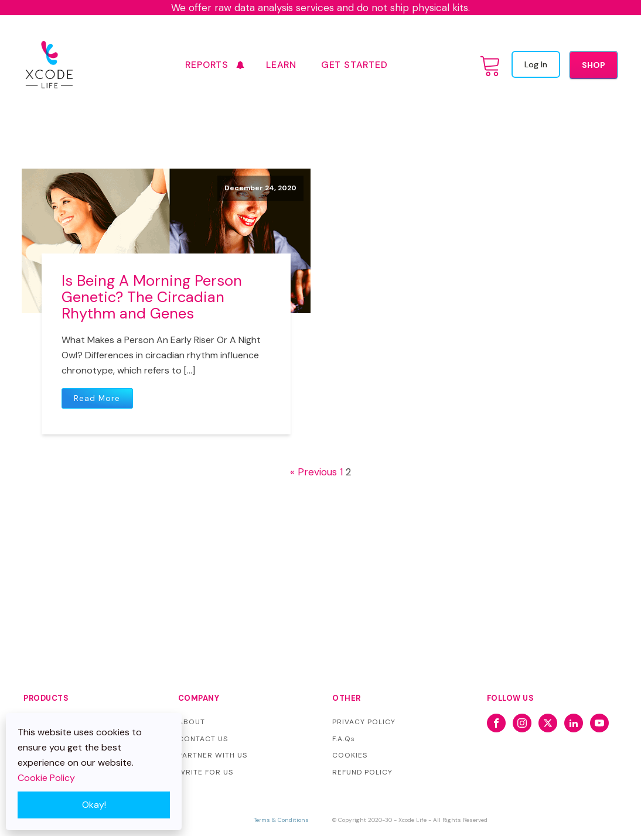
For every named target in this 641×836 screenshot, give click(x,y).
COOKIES (349, 755)
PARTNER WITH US (212, 755)
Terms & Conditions (281, 820)
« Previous (313, 471)
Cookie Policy (46, 778)
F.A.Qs (343, 739)
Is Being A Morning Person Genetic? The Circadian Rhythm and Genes (152, 297)
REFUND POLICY (362, 772)
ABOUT (191, 722)
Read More (97, 398)
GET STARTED (354, 65)
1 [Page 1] (341, 471)
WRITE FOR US (205, 772)
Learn (281, 65)
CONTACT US (203, 739)
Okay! (94, 805)
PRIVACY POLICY (363, 722)
